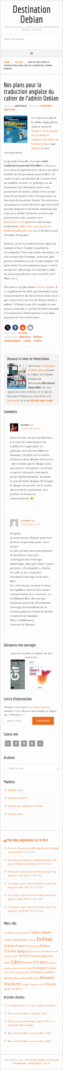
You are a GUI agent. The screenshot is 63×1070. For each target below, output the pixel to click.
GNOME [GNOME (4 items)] (8, 956)
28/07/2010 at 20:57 (31, 428)
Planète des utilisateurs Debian (25, 805)
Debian (37, 337)
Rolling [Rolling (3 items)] (24, 978)
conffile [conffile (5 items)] (8, 940)
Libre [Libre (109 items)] (16, 962)
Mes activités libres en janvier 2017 (27, 1013)
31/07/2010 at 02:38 (30, 524)
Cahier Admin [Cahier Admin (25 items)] (40, 932)
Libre (27, 340)
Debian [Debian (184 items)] (45, 939)
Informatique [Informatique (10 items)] (39, 956)
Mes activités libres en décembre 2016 (29, 1033)
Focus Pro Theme (34, 1060)
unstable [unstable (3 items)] (7, 989)
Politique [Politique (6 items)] (51, 968)
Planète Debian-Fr (18, 797)
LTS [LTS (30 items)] (36, 962)
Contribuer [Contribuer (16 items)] (20, 940)
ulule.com (25, 226)
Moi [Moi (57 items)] (43, 962)
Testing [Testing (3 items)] (33, 984)
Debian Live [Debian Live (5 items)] (33, 946)
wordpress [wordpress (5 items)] (17, 988)
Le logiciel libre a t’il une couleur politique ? (32, 1005)
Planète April (15, 790)
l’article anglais (44, 287)
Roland (35, 148)
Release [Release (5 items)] (16, 978)
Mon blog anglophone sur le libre (27, 840)
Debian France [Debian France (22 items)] (15, 946)
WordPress (34, 1063)
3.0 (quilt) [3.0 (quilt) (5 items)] (8, 932)
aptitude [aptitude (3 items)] (25, 933)
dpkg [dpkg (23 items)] (21, 951)
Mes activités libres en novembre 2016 (29, 1041)
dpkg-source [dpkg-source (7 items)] (33, 951)
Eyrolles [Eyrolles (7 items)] (45, 951)
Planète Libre (15, 813)
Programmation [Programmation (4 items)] (22, 972)
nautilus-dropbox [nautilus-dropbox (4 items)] (12, 968)
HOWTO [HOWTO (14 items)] (25, 956)
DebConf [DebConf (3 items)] (32, 940)
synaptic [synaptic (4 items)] (26, 984)
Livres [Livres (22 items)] (27, 962)
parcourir (13, 400)
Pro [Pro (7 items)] (12, 972)
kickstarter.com (14, 222)
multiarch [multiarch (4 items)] (52, 963)
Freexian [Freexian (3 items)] (54, 951)
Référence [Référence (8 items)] (33, 978)
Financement (12, 340)
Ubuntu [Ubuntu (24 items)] (50, 984)
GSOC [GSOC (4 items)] (15, 956)
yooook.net (40, 226)
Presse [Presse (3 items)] (6, 972)
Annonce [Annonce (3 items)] (17, 933)
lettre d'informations (38, 707)
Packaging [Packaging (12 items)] (39, 968)
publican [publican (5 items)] (40, 972)
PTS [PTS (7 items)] (33, 972)
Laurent (25, 521)
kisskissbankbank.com (18, 230)
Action (22, 333)
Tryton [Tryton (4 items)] (40, 984)
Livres (37, 340)
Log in (46, 1063)
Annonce (25, 337)
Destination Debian (32, 14)
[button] (8, 327)
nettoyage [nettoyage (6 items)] (26, 968)
